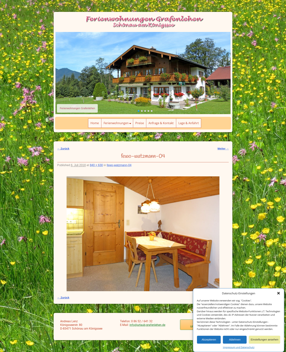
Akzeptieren (209, 339)
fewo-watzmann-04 (119, 165)
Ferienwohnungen (118, 123)
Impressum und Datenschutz (238, 347)
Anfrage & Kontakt (161, 123)
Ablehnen (234, 339)
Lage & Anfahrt (188, 123)
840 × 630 (96, 165)
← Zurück (63, 148)
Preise (139, 123)
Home (94, 123)
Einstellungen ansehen (264, 339)
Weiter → (223, 148)
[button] (278, 293)
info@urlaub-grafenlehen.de (147, 325)
